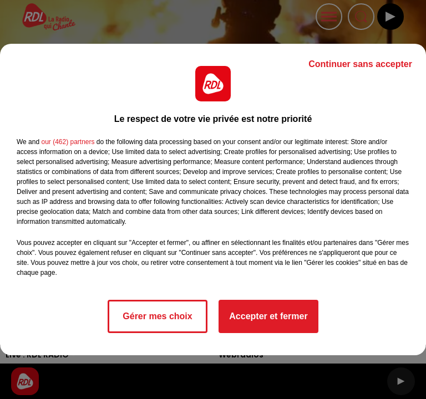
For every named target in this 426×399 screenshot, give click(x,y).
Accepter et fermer (268, 316)
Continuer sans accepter (360, 64)
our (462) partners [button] (67, 142)
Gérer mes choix (157, 316)
